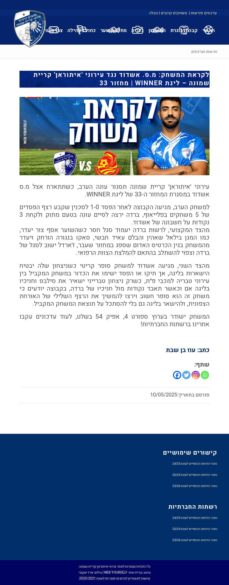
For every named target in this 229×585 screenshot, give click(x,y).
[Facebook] (177, 375)
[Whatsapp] (205, 375)
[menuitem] (202, 13)
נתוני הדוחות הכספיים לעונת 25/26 (194, 486)
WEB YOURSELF (115, 572)
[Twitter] (186, 375)
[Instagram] (195, 375)
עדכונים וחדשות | (203, 13)
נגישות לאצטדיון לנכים (135, 578)
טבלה (153, 13)
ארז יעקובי (86, 572)
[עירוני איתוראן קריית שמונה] (30, 29)
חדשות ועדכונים (204, 52)
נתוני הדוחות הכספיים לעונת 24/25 (194, 463)
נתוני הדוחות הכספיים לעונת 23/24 (194, 474)
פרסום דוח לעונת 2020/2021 (99, 578)
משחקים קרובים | (173, 13)
